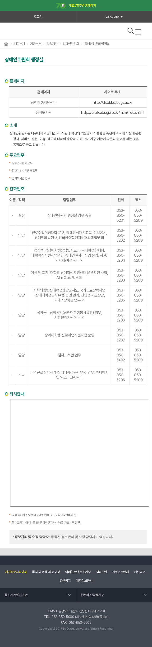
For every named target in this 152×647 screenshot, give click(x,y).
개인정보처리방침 (16, 572)
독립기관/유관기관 (16, 595)
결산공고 (65, 580)
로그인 (38, 17)
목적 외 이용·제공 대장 (46, 572)
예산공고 (139, 572)
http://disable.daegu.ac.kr (113, 102)
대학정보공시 (84, 580)
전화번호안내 (120, 572)
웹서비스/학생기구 (92, 595)
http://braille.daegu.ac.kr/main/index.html (112, 112)
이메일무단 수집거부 (78, 572)
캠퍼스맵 (101, 572)
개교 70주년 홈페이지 (76, 6)
